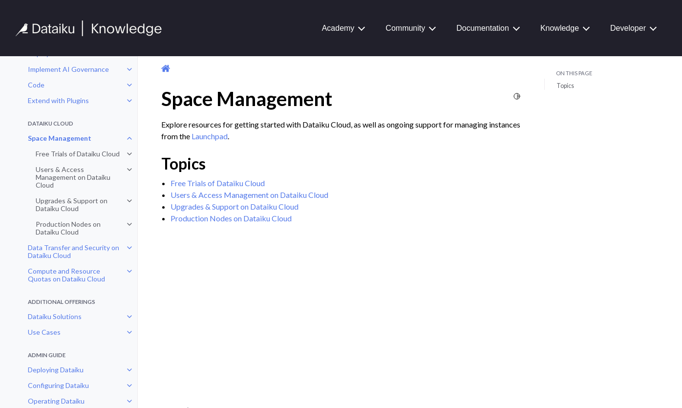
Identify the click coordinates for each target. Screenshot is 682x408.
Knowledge (559, 28)
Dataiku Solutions (55, 316)
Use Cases (44, 332)
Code (36, 85)
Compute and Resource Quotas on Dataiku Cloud (66, 275)
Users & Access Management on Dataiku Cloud (73, 177)
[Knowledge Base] (93, 28)
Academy (338, 28)
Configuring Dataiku (58, 385)
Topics (565, 85)
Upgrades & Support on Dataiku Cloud (71, 204)
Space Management (59, 138)
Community (405, 28)
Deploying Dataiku (56, 369)
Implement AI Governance (68, 69)
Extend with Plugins (58, 100)
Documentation (482, 28)
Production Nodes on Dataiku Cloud (68, 228)
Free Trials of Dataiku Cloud (78, 154)
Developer (628, 28)
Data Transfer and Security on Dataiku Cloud (73, 251)
